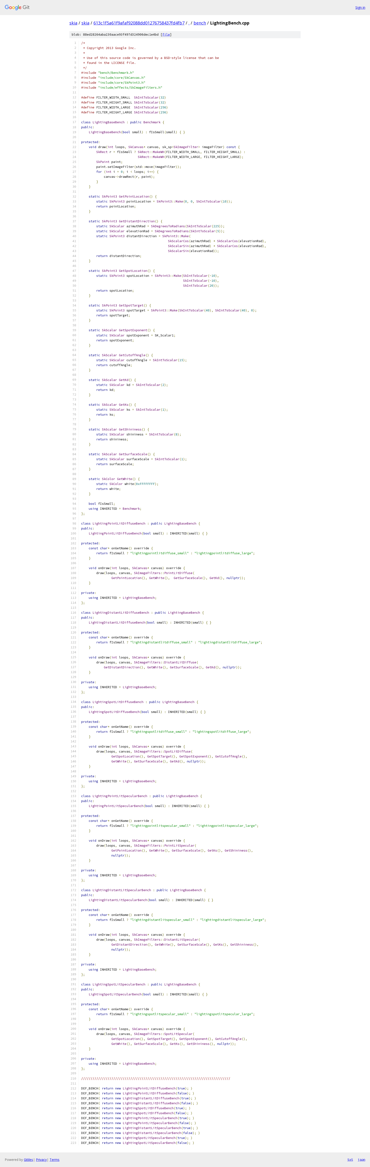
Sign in (360, 7)
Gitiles (28, 1159)
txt (350, 1159)
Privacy (41, 1159)
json (361, 1159)
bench (199, 23)
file (166, 35)
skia (73, 23)
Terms (54, 1159)
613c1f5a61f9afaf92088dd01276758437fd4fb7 (139, 23)
